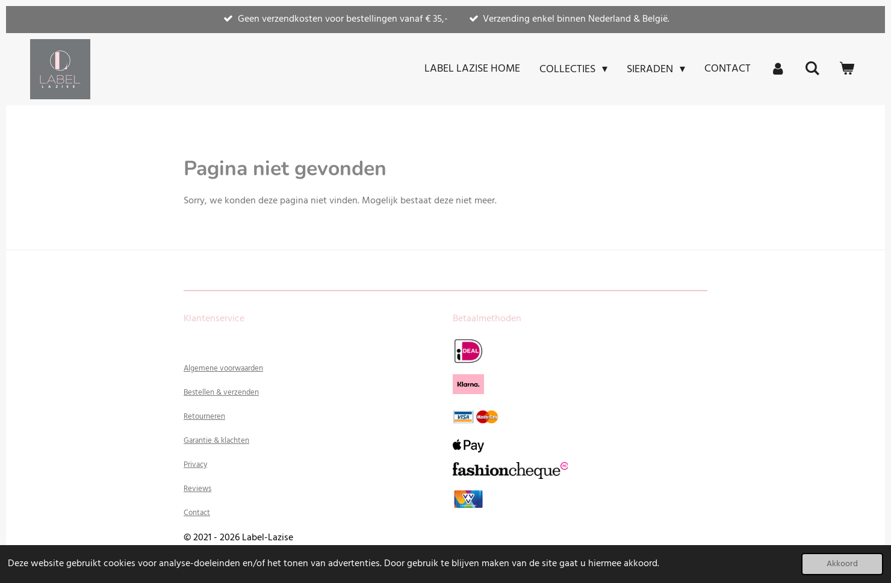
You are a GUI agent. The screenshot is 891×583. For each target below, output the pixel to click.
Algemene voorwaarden (223, 368)
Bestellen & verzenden (221, 392)
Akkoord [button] (842, 564)
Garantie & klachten (216, 440)
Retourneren (204, 416)
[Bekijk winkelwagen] (847, 69)
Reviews (197, 489)
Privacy (195, 464)
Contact (197, 513)
